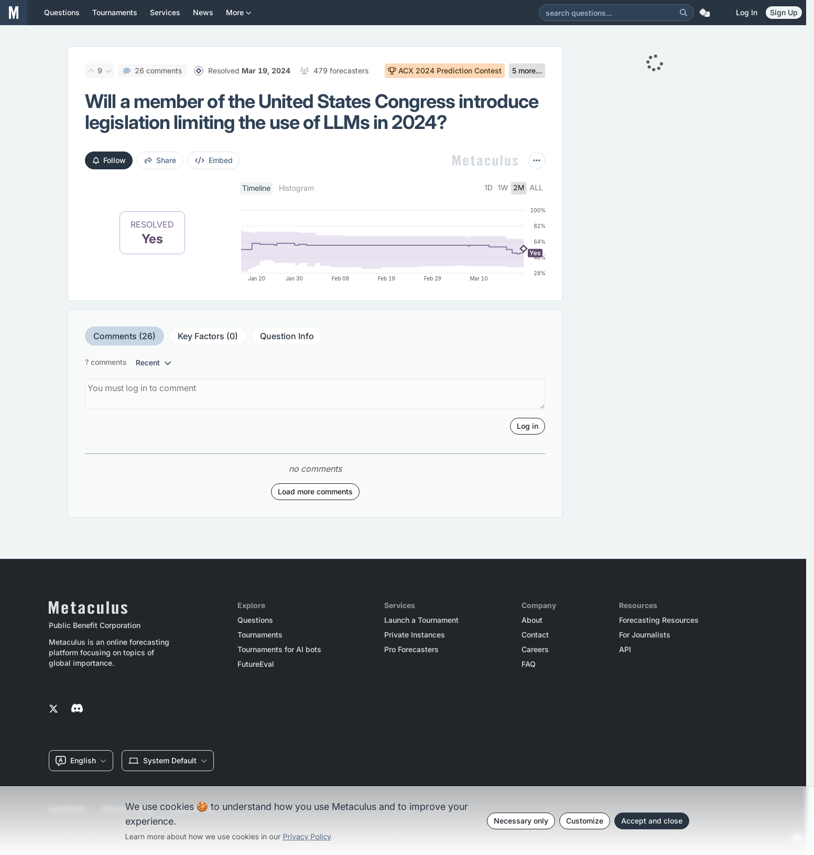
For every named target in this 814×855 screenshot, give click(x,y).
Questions (255, 620)
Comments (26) (124, 336)
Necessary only (521, 820)
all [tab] (537, 187)
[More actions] (536, 160)
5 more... (527, 70)
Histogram (296, 187)
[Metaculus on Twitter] (53, 709)
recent (153, 362)
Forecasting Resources (659, 620)
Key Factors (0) (208, 336)
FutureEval (255, 664)
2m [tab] (518, 187)
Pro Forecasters (411, 649)
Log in (746, 12)
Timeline (256, 187)
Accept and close (651, 820)
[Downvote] (108, 71)
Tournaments (260, 635)
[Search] (683, 12)
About (532, 620)
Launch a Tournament (421, 620)
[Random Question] (704, 12)
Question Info (287, 336)
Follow (109, 160)
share (160, 160)
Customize (584, 820)
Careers (535, 649)
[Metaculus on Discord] (77, 709)
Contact (535, 635)
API (625, 649)
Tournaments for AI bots (279, 649)
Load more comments (315, 491)
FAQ (529, 664)
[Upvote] (91, 71)
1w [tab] (503, 187)
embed (214, 160)
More (239, 16)
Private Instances (414, 635)
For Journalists (644, 635)
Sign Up (784, 12)
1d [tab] (488, 187)
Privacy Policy (307, 836)
